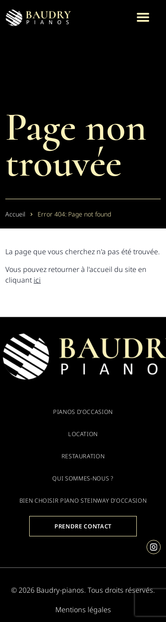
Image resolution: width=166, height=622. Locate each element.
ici (37, 280)
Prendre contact (83, 526)
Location (83, 434)
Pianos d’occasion (83, 412)
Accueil (15, 214)
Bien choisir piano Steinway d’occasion (83, 500)
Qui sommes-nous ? (82, 478)
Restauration (83, 456)
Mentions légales (83, 609)
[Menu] (143, 17)
